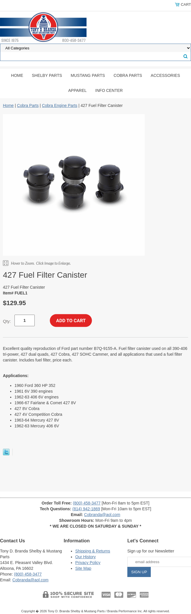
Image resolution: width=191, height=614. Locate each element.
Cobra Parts (128, 75)
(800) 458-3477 (87, 503)
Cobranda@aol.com (102, 514)
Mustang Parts (88, 75)
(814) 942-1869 (86, 509)
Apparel (77, 90)
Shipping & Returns (92, 551)
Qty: (7, 321)
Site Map (83, 568)
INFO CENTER (109, 90)
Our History (85, 556)
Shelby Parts (47, 75)
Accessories (165, 75)
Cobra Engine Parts (59, 105)
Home (17, 75)
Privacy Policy (87, 562)
